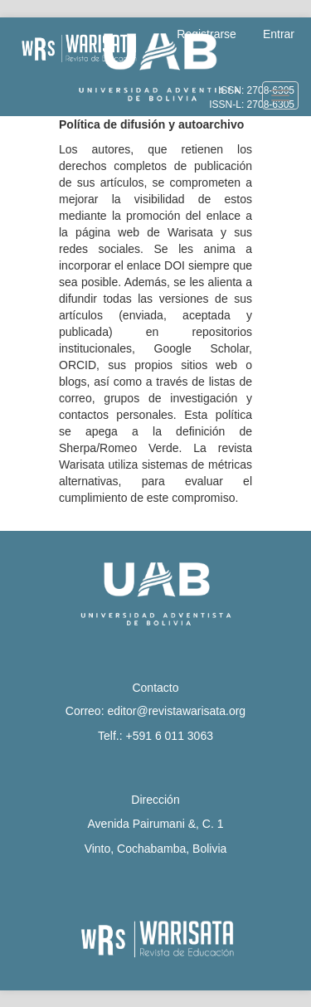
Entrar (278, 34)
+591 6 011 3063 (169, 735)
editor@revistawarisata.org (176, 711)
